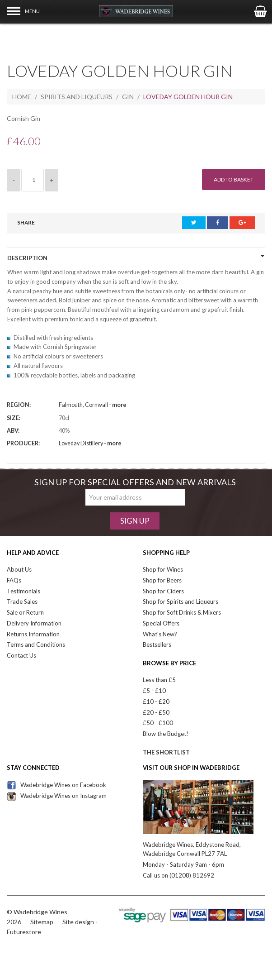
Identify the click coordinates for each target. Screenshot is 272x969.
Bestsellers (157, 644)
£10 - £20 (156, 701)
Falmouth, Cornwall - (93, 404)
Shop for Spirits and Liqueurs (180, 601)
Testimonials (23, 591)
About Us (19, 569)
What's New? (160, 634)
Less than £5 (159, 679)
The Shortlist (166, 752)
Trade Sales (22, 601)
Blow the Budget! (165, 733)
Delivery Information (34, 623)
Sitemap (41, 922)
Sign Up (135, 520)
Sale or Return (25, 612)
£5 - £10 (154, 690)
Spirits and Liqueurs (77, 96)
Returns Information (33, 634)
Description (27, 258)
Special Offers (161, 623)
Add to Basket (233, 179)
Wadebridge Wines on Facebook (56, 784)
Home (21, 96)
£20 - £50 (156, 712)
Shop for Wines (163, 569)
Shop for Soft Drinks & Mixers (182, 612)
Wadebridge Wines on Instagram (57, 795)
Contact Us (21, 655)
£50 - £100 (158, 722)
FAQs (14, 580)
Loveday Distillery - (90, 443)
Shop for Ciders (163, 591)
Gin (128, 96)
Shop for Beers (162, 580)
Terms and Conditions (36, 644)
